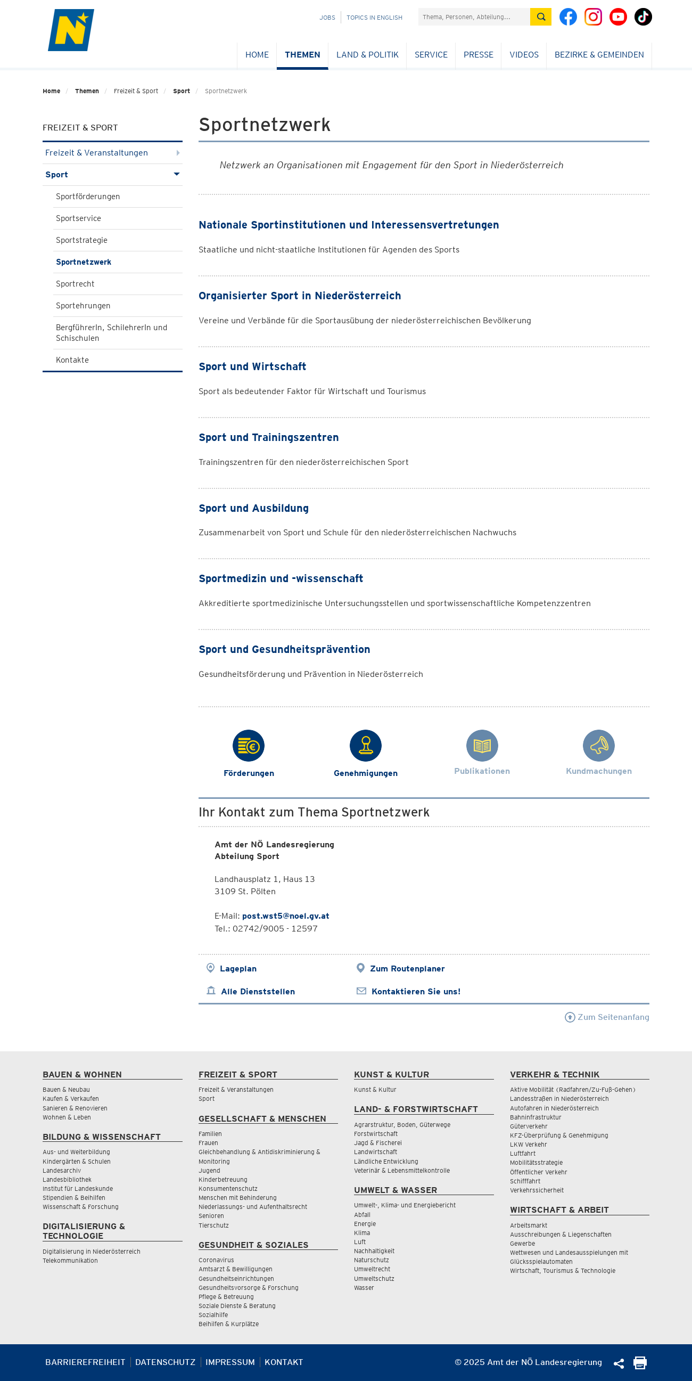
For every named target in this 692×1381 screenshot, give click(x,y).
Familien (210, 1134)
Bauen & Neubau (66, 1089)
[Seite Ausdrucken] (640, 1366)
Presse (478, 55)
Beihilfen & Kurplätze (229, 1324)
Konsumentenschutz (228, 1188)
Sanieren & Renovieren (75, 1108)
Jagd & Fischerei (378, 1143)
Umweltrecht (372, 1269)
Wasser (364, 1288)
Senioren (211, 1216)
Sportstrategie (82, 240)
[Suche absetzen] (540, 17)
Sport (181, 91)
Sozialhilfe (213, 1315)
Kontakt (284, 1362)
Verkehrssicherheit (537, 1190)
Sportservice (78, 218)
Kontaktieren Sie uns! (416, 991)
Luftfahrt (523, 1153)
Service (431, 55)
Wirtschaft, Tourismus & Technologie (562, 1270)
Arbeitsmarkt (528, 1225)
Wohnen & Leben (67, 1117)
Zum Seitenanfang (607, 1017)
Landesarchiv (62, 1170)
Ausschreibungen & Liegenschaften (561, 1234)
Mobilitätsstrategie (536, 1162)
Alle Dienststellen (258, 991)
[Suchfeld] (474, 17)
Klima (362, 1233)
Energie (365, 1224)
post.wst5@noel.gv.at (285, 916)
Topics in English (374, 17)
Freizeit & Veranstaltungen (112, 153)
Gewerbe (522, 1243)
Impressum (230, 1362)
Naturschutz (371, 1260)
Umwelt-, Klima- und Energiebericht (405, 1205)
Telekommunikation (70, 1260)
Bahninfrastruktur (536, 1117)
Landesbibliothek (67, 1179)
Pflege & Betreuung (226, 1297)
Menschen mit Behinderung (238, 1198)
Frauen (208, 1143)
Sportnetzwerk (83, 262)
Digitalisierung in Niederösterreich (92, 1251)
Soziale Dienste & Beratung (237, 1306)
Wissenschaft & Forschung (81, 1207)
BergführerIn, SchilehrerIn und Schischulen (111, 333)
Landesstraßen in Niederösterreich (559, 1098)
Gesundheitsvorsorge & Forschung (249, 1288)
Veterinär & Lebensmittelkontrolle (402, 1170)
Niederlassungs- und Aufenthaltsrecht (253, 1207)
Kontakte (72, 360)
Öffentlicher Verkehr (538, 1172)
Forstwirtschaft (376, 1134)
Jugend (209, 1170)
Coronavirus (216, 1260)
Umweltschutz (374, 1278)
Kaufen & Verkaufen (71, 1098)
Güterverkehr (529, 1126)
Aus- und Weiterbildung (76, 1152)
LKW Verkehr (528, 1144)
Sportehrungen (83, 305)
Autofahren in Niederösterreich (554, 1108)
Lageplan (238, 968)
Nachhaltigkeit (374, 1251)
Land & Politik (367, 55)
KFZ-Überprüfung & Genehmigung (559, 1135)
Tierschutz (214, 1225)
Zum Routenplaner (407, 968)
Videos (524, 55)
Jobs (327, 17)
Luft (360, 1242)
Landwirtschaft (375, 1152)
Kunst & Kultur (375, 1089)
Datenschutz (165, 1362)
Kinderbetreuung (223, 1179)
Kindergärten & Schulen (77, 1161)
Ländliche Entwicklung (386, 1161)
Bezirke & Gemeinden (599, 55)
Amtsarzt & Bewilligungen (236, 1269)
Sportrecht (75, 284)
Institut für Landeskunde (78, 1188)
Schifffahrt (525, 1181)
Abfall (362, 1215)
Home (257, 55)
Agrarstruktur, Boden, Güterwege (402, 1125)
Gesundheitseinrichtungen (236, 1278)
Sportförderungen (88, 196)
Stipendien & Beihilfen (74, 1198)
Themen (302, 55)
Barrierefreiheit (85, 1362)
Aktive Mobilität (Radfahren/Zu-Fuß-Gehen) (573, 1089)
